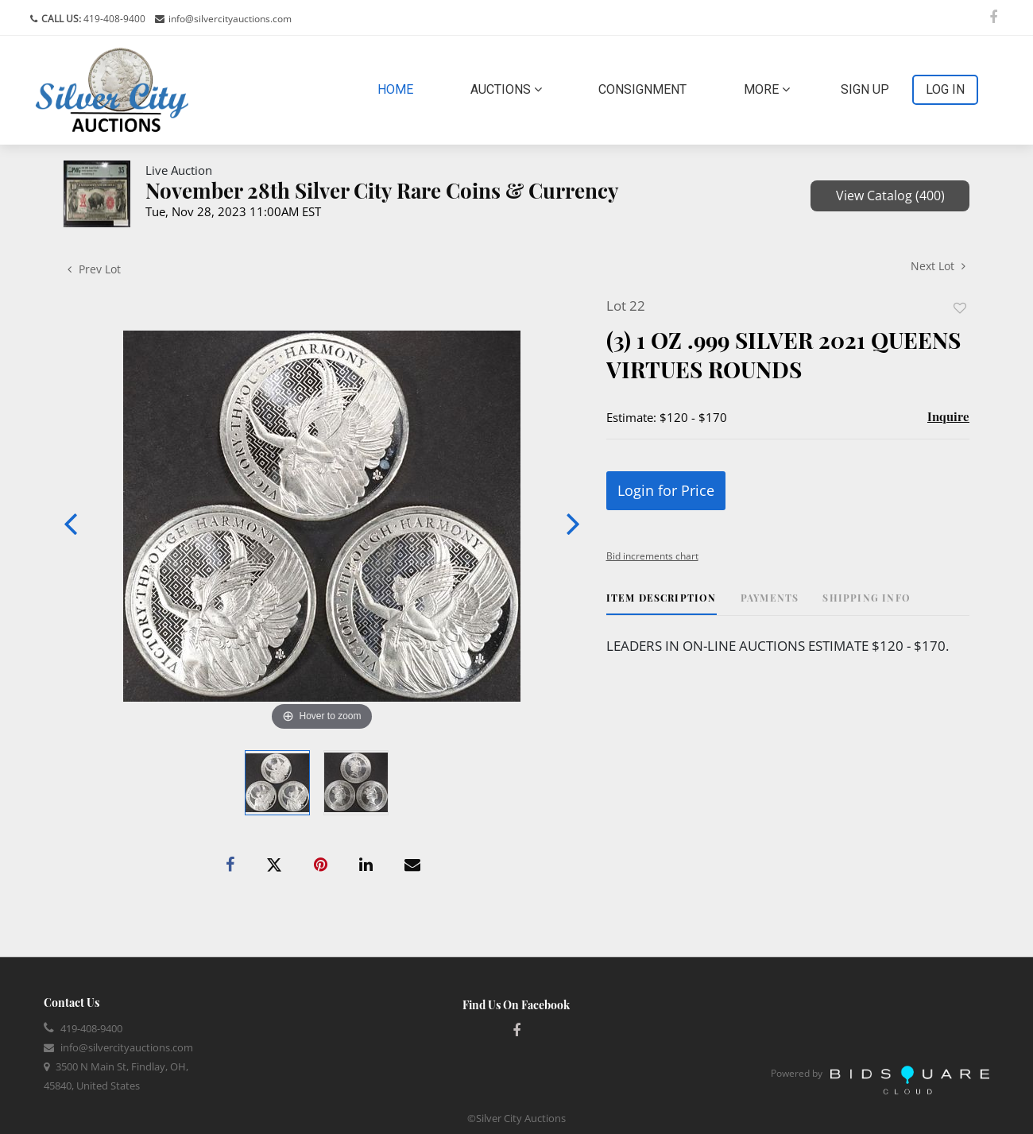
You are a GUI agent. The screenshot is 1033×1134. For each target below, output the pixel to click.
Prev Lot (94, 269)
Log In (945, 89)
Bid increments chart (652, 556)
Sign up (865, 89)
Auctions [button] (506, 89)
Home (398, 88)
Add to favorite (959, 308)
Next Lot (938, 266)
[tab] (661, 603)
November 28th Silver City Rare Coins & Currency (382, 190)
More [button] (767, 89)
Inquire (948, 416)
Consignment (642, 89)
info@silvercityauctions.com (230, 18)
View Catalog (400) (890, 195)
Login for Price (665, 490)
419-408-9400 (113, 18)
